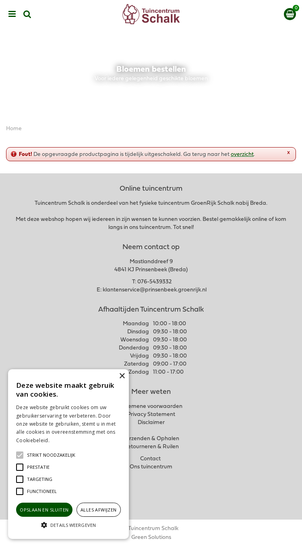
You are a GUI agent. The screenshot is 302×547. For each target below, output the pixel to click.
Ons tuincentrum (151, 467)
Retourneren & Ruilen (151, 446)
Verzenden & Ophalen (151, 438)
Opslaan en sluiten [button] (44, 510)
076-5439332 (154, 282)
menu (12, 14)
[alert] (68, 454)
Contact (150, 459)
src (27, 14)
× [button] (122, 376)
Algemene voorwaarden (151, 406)
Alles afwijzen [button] (99, 510)
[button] (51, 455)
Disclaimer (151, 422)
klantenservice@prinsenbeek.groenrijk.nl (155, 290)
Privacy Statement (151, 414)
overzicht (242, 154)
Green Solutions (151, 537)
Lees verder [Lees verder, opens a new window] (64, 440)
